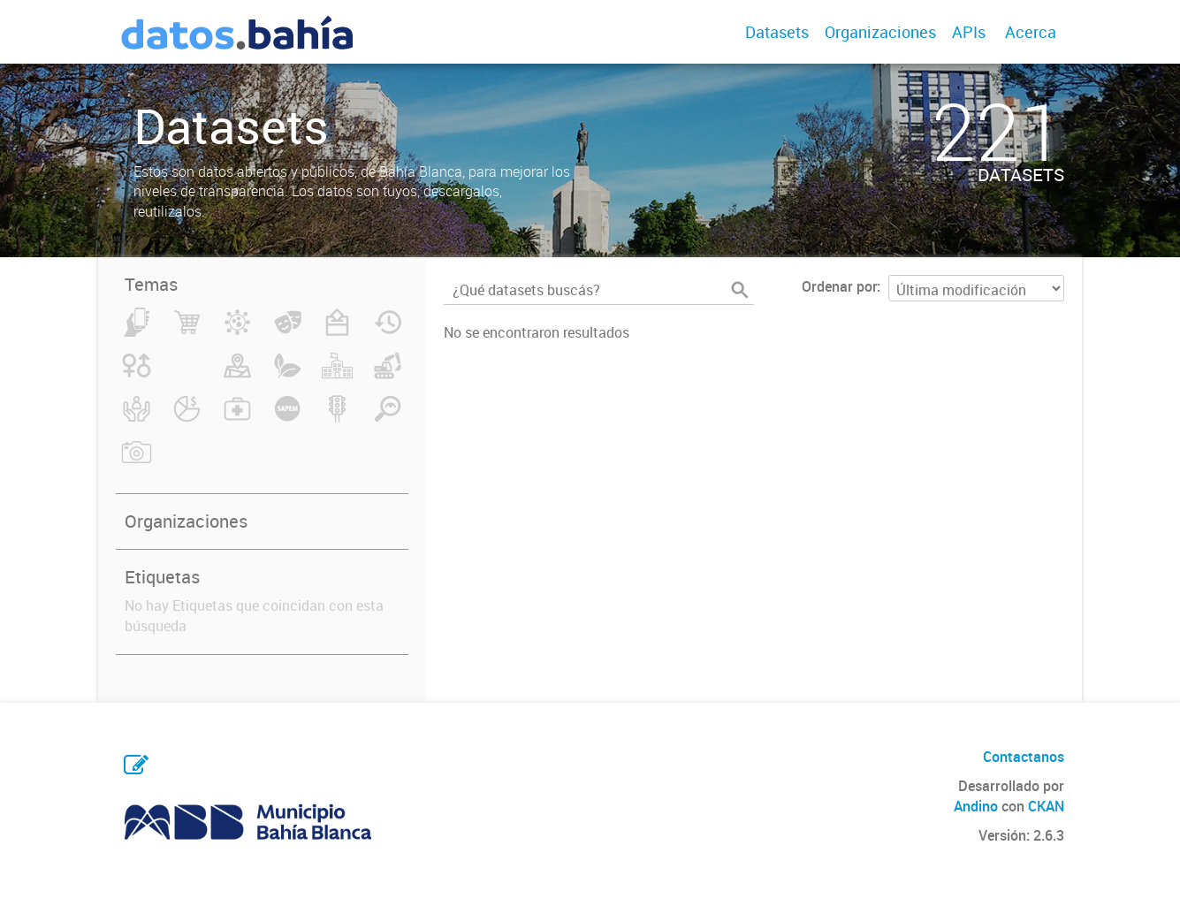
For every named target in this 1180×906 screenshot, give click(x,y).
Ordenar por (839, 286)
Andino (976, 806)
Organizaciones (880, 31)
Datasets (777, 31)
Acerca (1030, 31)
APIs (969, 31)
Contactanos (1023, 756)
